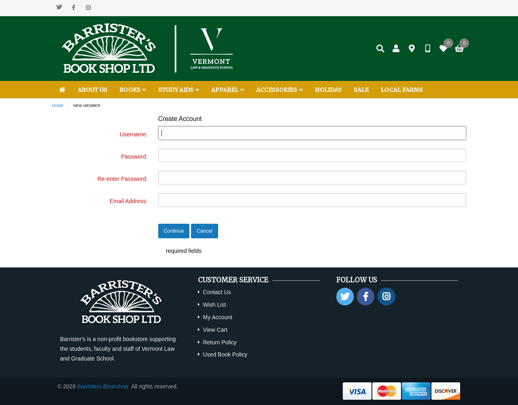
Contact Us (217, 292)
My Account (217, 317)
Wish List (214, 304)
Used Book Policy (225, 354)
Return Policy (219, 342)
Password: (134, 156)
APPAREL (227, 89)
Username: (133, 134)
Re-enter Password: (123, 179)
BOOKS (132, 89)
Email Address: (128, 201)
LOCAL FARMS (402, 89)
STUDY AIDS (178, 89)
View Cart (215, 330)
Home (58, 105)
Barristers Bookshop (102, 386)
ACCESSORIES (279, 89)
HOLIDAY (328, 89)
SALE (361, 89)
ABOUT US (92, 89)
